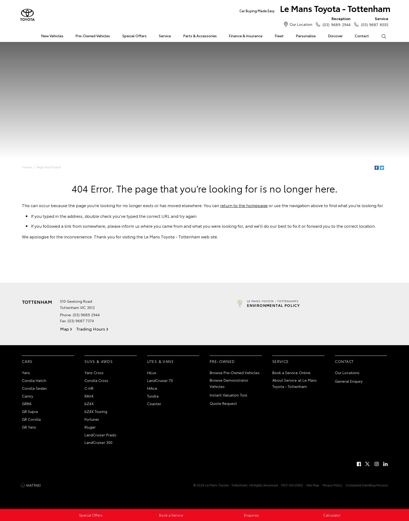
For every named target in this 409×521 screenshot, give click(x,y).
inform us (131, 226)
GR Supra (30, 411)
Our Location (301, 24)
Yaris (26, 372)
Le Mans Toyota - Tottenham (314, 9)
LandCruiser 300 (98, 442)
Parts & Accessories (200, 35)
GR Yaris (29, 427)
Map (64, 329)
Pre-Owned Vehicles (92, 35)
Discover (335, 35)
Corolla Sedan (34, 388)
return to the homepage (244, 205)
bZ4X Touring (96, 411)
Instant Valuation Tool (228, 395)
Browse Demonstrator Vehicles (229, 383)
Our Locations (347, 372)
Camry (27, 396)
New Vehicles (52, 35)
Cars (27, 361)
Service (165, 35)
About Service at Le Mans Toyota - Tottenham (294, 383)
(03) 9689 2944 (335, 21)
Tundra (153, 396)
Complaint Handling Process (367, 485)
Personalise (306, 35)
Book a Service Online (291, 372)
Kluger (90, 427)
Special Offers (134, 35)
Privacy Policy (332, 485)
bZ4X (89, 403)
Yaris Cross (94, 372)
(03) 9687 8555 (373, 21)
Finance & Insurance (245, 35)
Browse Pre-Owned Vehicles (235, 372)
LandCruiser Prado (100, 434)
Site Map (312, 485)
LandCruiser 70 (160, 380)
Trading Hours (90, 329)
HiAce (152, 388)
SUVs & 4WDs (99, 361)
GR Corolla (31, 419)
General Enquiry (349, 381)
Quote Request (223, 403)
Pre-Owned (222, 361)
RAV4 (89, 396)
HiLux (151, 372)
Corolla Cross (96, 380)
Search (380, 36)
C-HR (89, 388)
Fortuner (92, 419)
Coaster (154, 403)
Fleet (279, 35)
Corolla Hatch (34, 380)
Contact (362, 35)
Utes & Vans (160, 361)
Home (23, 34)
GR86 (27, 403)
